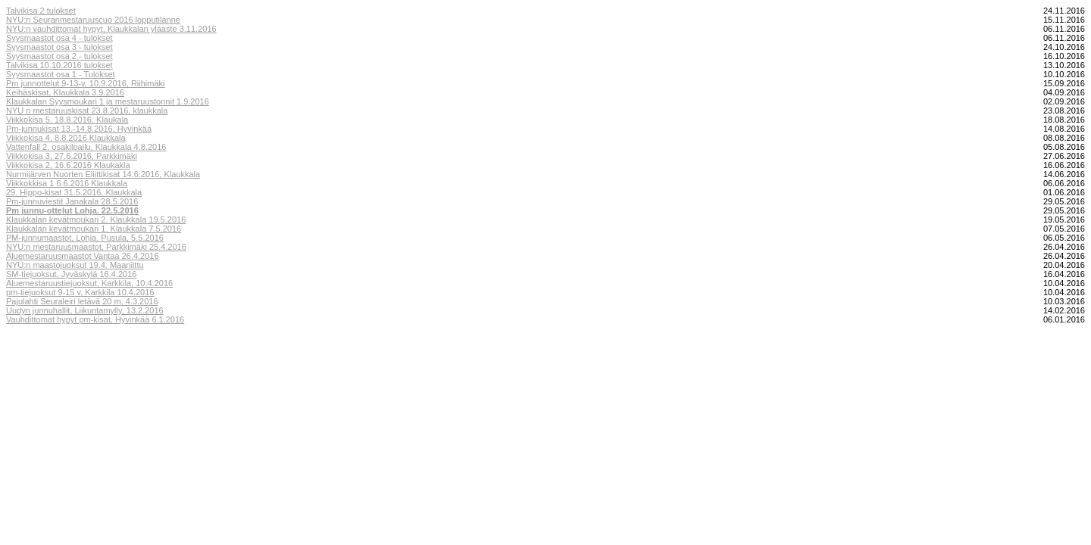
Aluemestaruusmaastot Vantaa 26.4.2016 (82, 255)
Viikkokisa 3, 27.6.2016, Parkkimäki (71, 155)
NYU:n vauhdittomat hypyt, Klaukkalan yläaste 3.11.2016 (111, 28)
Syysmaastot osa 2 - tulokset (59, 56)
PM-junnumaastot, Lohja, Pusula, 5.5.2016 (85, 237)
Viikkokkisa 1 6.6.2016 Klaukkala (66, 183)
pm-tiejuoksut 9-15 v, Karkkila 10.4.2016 (80, 292)
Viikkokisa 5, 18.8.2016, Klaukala (67, 119)
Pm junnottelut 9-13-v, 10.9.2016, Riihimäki (85, 83)
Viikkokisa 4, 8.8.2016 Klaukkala (66, 137)
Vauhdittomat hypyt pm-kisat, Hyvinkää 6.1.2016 (95, 319)
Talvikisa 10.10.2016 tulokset (59, 65)
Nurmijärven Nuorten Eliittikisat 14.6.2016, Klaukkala (103, 174)
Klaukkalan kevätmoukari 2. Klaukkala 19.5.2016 (96, 219)
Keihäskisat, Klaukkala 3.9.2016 (65, 92)
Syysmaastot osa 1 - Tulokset (60, 74)
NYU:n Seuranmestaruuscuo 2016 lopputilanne (93, 19)
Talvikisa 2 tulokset (41, 10)
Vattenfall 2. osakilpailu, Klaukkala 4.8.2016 (86, 146)
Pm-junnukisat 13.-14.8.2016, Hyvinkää (79, 128)
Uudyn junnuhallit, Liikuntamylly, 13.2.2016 (85, 310)
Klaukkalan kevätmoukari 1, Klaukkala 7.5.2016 (93, 228)
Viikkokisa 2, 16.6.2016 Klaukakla (68, 165)
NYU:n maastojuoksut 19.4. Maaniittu (75, 264)
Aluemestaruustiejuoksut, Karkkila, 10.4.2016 (89, 283)
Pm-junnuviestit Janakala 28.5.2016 (72, 201)
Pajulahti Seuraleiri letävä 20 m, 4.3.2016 (82, 301)
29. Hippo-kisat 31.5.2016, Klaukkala (74, 192)
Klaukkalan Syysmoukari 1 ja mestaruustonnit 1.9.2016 (107, 101)
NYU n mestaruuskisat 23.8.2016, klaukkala (86, 110)
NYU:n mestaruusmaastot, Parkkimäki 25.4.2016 (96, 246)
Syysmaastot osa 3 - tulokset (59, 46)
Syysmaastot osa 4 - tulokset (59, 37)
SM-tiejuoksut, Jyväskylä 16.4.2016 (71, 274)
